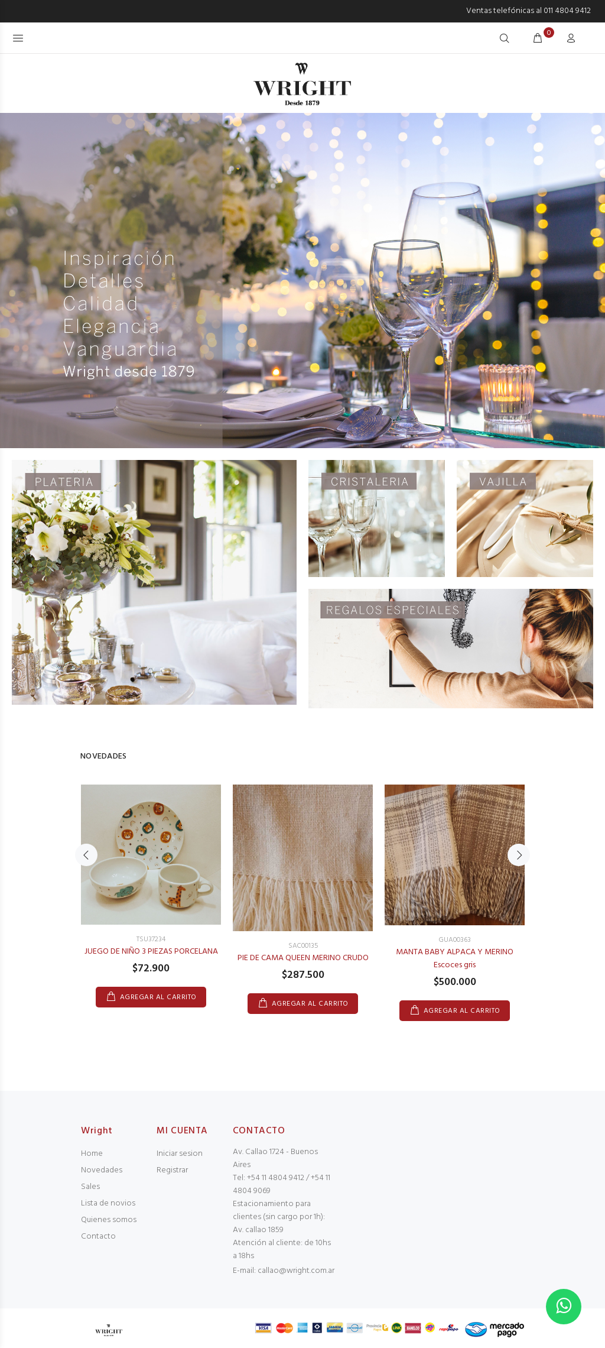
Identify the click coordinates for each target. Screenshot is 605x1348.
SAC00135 (303, 946)
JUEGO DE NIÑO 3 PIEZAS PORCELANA (151, 951)
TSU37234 (150, 939)
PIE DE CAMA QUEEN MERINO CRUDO (303, 958)
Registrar (172, 1170)
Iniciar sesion (180, 1154)
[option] (151, 884)
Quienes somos (108, 1220)
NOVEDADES (103, 756)
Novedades (101, 1170)
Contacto (98, 1236)
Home (92, 1154)
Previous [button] (86, 855)
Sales (90, 1187)
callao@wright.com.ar (296, 1271)
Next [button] (519, 855)
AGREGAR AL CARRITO (158, 997)
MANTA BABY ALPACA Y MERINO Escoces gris (454, 958)
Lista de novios (108, 1203)
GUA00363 (455, 940)
